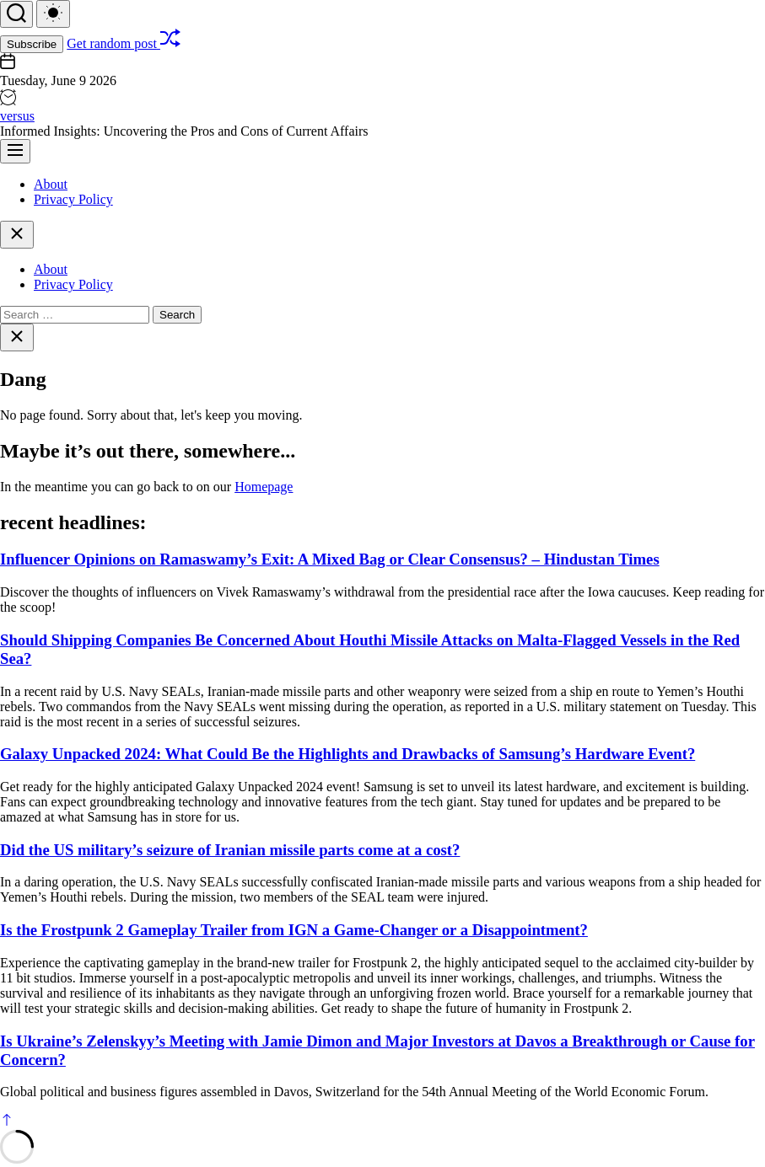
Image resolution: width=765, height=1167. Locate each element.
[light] (53, 14)
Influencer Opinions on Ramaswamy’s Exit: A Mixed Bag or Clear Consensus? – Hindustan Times (330, 559)
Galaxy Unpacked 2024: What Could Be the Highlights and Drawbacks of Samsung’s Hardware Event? (347, 754)
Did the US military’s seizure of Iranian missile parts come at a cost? (230, 850)
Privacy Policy (73, 199)
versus (17, 116)
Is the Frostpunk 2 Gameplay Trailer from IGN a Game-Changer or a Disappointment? (294, 930)
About (50, 184)
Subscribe (32, 44)
